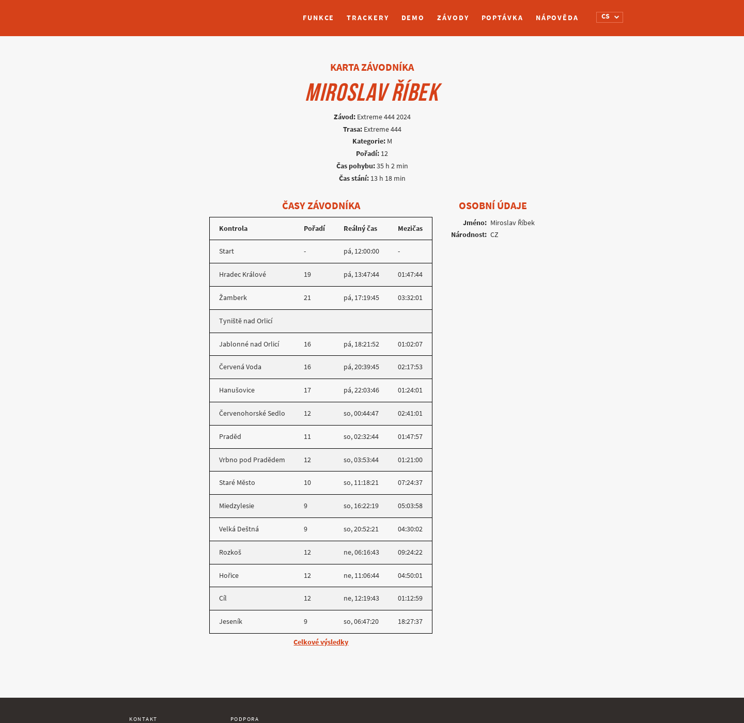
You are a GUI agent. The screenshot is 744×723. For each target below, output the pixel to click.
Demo (413, 18)
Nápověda (557, 18)
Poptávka (502, 18)
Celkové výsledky (320, 642)
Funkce (318, 18)
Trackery (368, 18)
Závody (453, 18)
